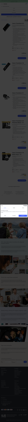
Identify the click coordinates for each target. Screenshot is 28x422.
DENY (5, 215)
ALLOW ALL (22, 215)
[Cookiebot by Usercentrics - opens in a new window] (24, 205)
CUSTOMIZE (14, 215)
